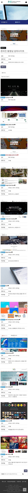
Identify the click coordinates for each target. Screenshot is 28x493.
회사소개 (4, 481)
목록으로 (3, 66)
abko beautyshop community (10, 319)
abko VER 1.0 (7, 454)
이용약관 (19, 481)
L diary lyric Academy (9, 219)
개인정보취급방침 (11, 481)
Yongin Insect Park (8, 185)
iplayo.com (6, 421)
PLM (5, 286)
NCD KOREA (7, 387)
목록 (26, 470)
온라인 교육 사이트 (8, 124)
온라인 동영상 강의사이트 (9, 155)
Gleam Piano (7, 252)
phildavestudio (7, 353)
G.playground (7, 97)
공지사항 (24, 481)
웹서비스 (4, 72)
